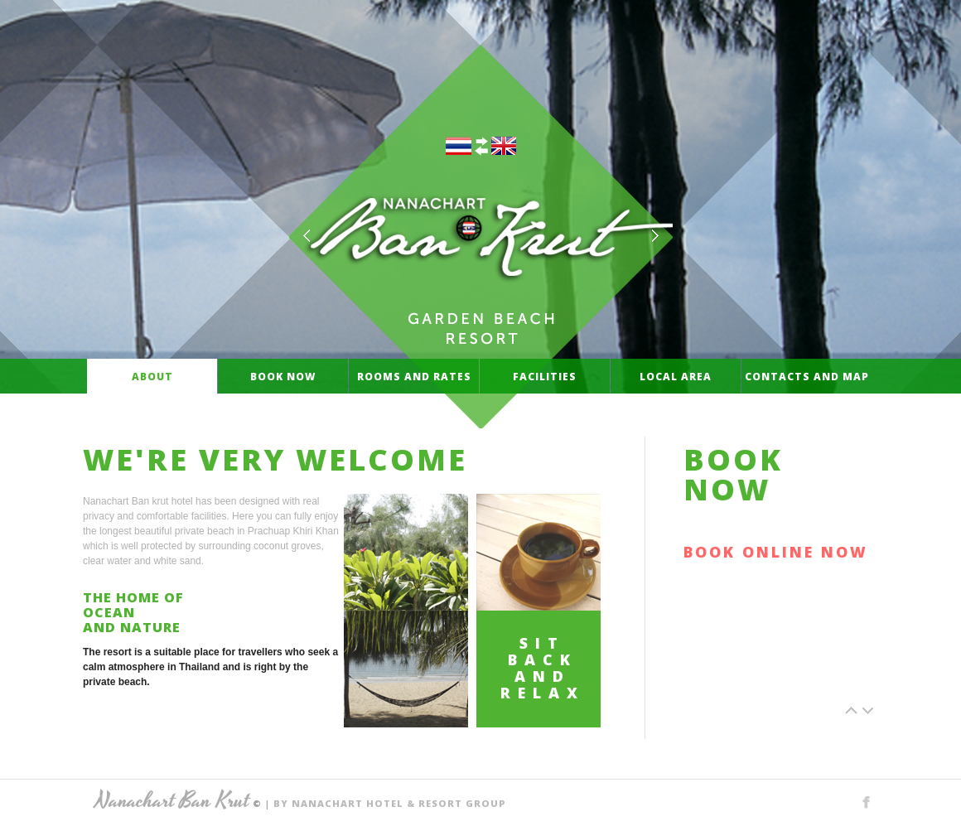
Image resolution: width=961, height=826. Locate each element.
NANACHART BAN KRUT (481, 230)
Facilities (545, 376)
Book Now (283, 376)
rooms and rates (414, 376)
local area (676, 376)
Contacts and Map (806, 376)
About (152, 376)
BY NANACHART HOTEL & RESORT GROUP (389, 803)
